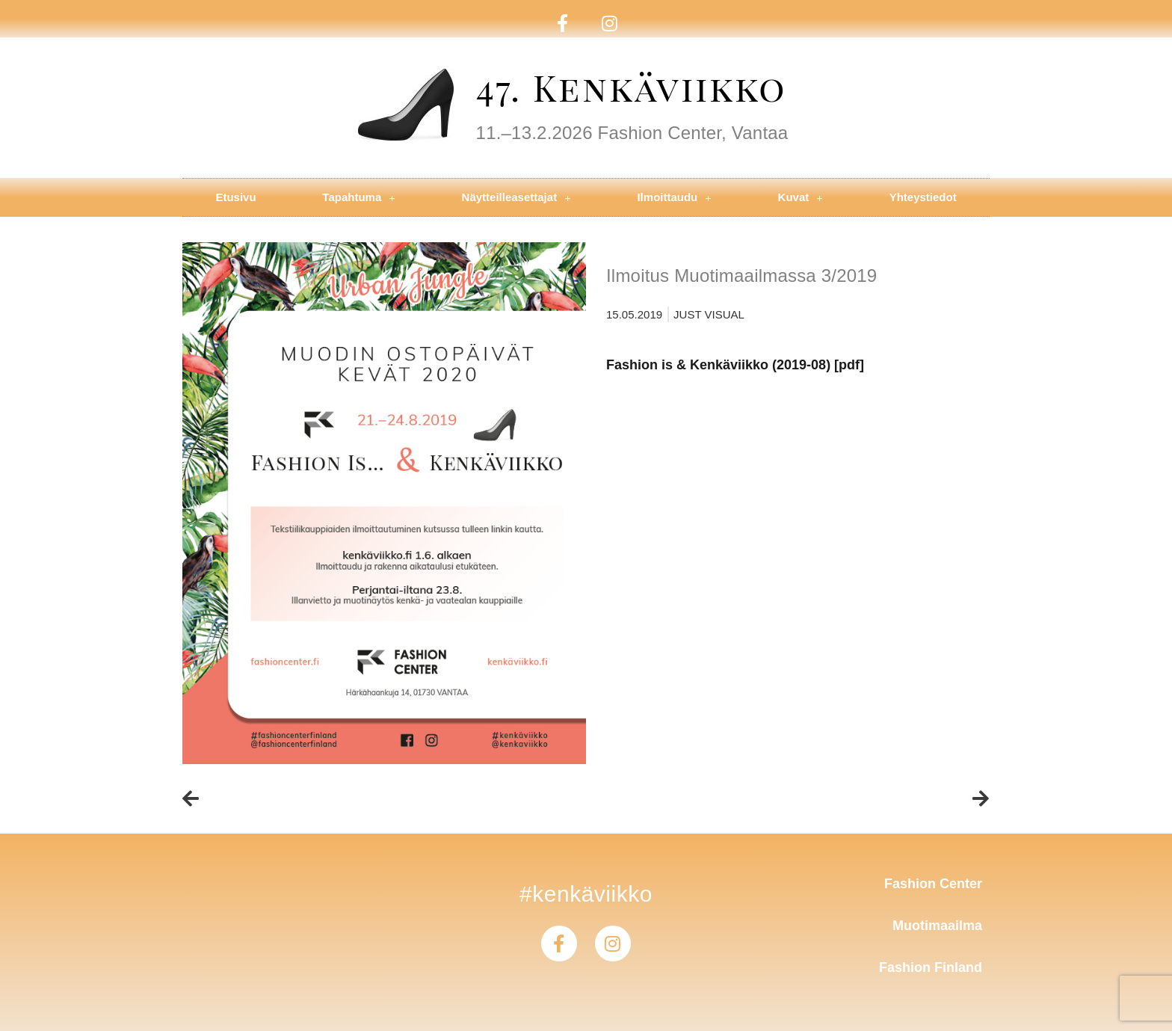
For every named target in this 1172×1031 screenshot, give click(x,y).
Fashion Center (933, 883)
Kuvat (800, 198)
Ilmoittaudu (674, 198)
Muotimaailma (937, 925)
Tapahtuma (358, 198)
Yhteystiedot (923, 197)
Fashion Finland (930, 967)
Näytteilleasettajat (516, 198)
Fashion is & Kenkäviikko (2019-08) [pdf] (735, 364)
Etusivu (235, 197)
